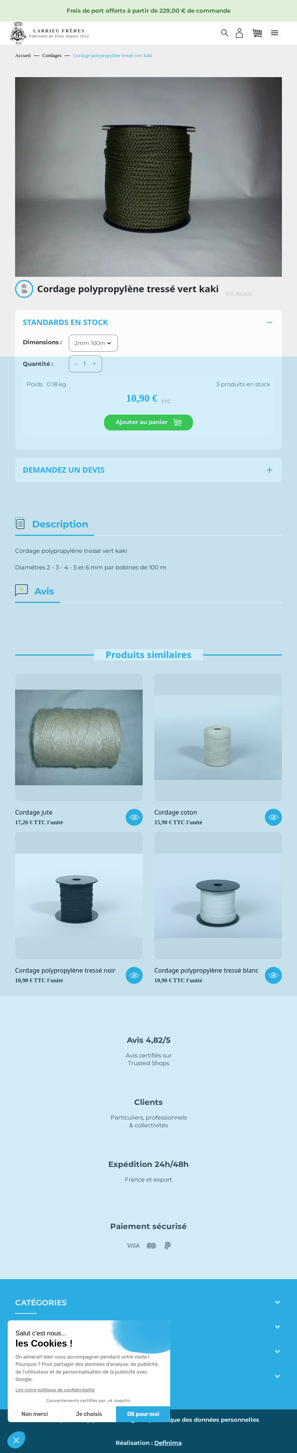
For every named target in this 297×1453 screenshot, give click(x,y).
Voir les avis (238, 293)
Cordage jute (34, 812)
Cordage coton (175, 812)
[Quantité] (84, 364)
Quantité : (38, 364)
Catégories (41, 1302)
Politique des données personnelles (205, 1419)
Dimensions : (42, 342)
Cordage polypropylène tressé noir (65, 970)
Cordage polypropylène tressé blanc (206, 970)
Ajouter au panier (148, 422)
